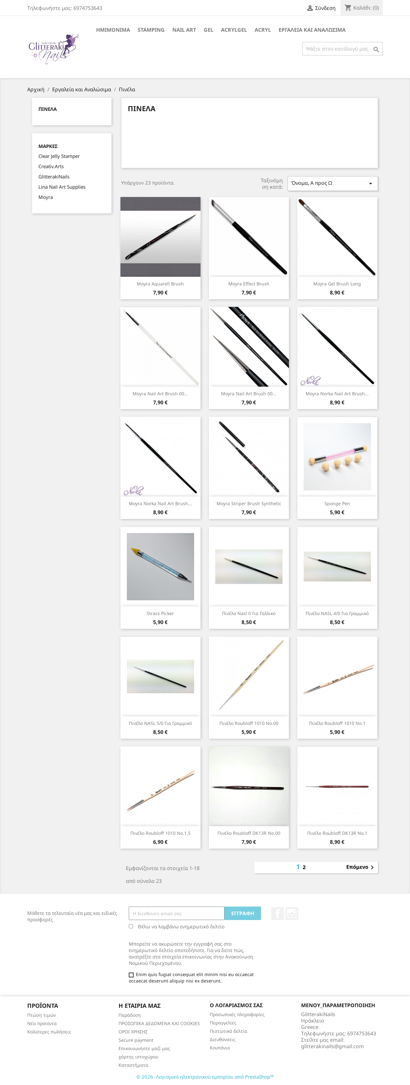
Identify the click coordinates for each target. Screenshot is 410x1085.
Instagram (291, 913)
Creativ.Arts (51, 166)
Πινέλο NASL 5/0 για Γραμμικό (160, 723)
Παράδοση (130, 1015)
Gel (208, 29)
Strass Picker (160, 613)
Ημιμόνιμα (113, 29)
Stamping (151, 29)
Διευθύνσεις (222, 1039)
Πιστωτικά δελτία (228, 1031)
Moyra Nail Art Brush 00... (160, 393)
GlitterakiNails (54, 176)
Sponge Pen (337, 503)
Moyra (45, 197)
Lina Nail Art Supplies (62, 187)
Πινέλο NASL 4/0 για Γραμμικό (337, 613)
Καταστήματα (133, 1065)
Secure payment (136, 1040)
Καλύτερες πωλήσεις (49, 1032)
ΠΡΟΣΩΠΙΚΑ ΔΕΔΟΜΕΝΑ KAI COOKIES (159, 1023)
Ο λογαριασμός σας (236, 1005)
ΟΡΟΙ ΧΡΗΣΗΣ (133, 1032)
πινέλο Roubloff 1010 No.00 (248, 723)
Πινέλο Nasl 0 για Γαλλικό (248, 613)
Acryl (263, 29)
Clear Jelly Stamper (59, 156)
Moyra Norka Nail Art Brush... (337, 393)
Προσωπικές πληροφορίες (237, 1014)
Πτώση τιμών (41, 1015)
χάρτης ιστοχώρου (138, 1057)
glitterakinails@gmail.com (332, 1046)
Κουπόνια (220, 1048)
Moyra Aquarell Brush (160, 284)
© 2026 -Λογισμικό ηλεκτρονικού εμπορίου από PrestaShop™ (205, 1076)
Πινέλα (47, 109)
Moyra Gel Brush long (337, 284)
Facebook (277, 913)
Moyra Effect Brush (248, 284)
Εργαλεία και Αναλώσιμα (312, 29)
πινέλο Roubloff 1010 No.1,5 (160, 833)
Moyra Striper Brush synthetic (249, 503)
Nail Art (184, 29)
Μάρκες (48, 146)
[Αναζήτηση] (342, 48)
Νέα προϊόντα (42, 1023)
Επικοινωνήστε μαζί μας (144, 1048)
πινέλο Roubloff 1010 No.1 (337, 723)
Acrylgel (234, 29)
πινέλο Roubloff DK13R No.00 (248, 833)
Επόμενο (361, 867)
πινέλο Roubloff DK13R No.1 (337, 833)
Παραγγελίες (223, 1023)
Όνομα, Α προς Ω (332, 183)
